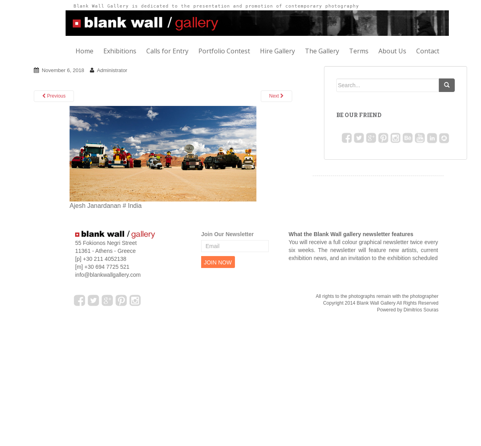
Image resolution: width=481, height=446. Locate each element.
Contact (427, 51)
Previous (54, 96)
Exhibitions (119, 51)
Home (84, 51)
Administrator (112, 70)
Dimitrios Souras (420, 310)
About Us (392, 51)
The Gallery (322, 51)
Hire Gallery (277, 51)
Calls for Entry (167, 51)
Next (276, 96)
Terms (359, 51)
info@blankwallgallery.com (108, 275)
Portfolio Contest (224, 51)
